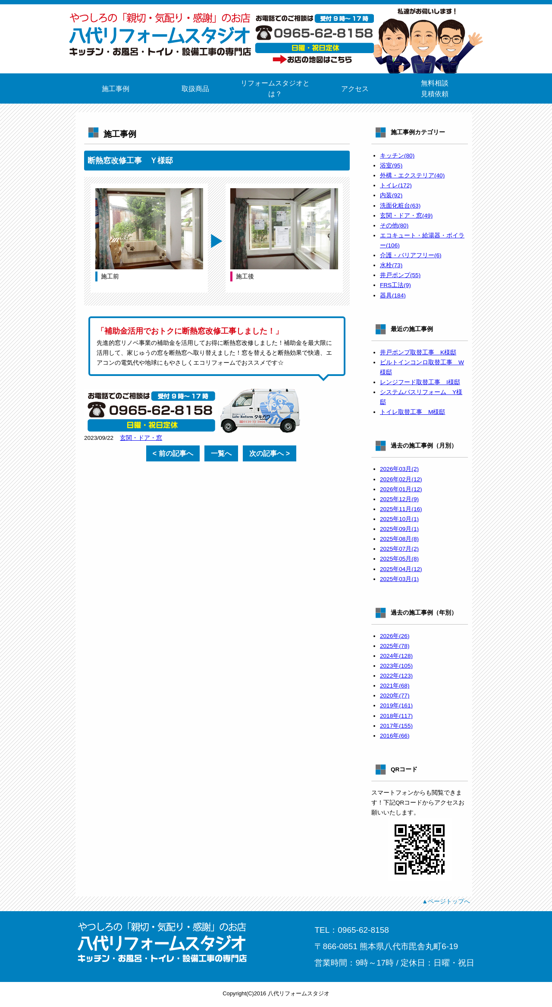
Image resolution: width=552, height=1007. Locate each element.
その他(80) (394, 225)
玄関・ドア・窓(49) (406, 215)
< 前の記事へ (173, 453)
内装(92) (391, 195)
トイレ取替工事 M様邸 (412, 412)
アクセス (355, 88)
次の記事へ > (269, 453)
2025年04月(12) (401, 569)
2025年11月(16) (401, 509)
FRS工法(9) (395, 285)
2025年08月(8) (399, 539)
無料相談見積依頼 (434, 88)
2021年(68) (394, 685)
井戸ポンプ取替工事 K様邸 (418, 352)
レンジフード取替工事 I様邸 (420, 382)
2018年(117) (396, 716)
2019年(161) (396, 705)
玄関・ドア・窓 (141, 438)
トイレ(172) (396, 185)
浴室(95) (391, 165)
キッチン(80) (397, 155)
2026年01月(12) (401, 489)
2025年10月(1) (399, 519)
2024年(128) (396, 656)
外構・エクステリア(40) (412, 175)
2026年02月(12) (401, 479)
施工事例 (115, 88)
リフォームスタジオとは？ (275, 88)
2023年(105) (396, 666)
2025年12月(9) (399, 499)
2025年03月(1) (399, 579)
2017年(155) (396, 726)
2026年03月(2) (399, 469)
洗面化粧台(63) (400, 205)
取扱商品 (195, 88)
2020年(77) (394, 695)
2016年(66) (394, 735)
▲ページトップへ (446, 901)
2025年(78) (394, 646)
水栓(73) (391, 265)
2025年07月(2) (399, 549)
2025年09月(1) (399, 529)
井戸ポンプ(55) (400, 275)
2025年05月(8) (399, 559)
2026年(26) (394, 636)
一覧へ (221, 453)
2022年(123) (396, 675)
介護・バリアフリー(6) (411, 255)
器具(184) (393, 295)
